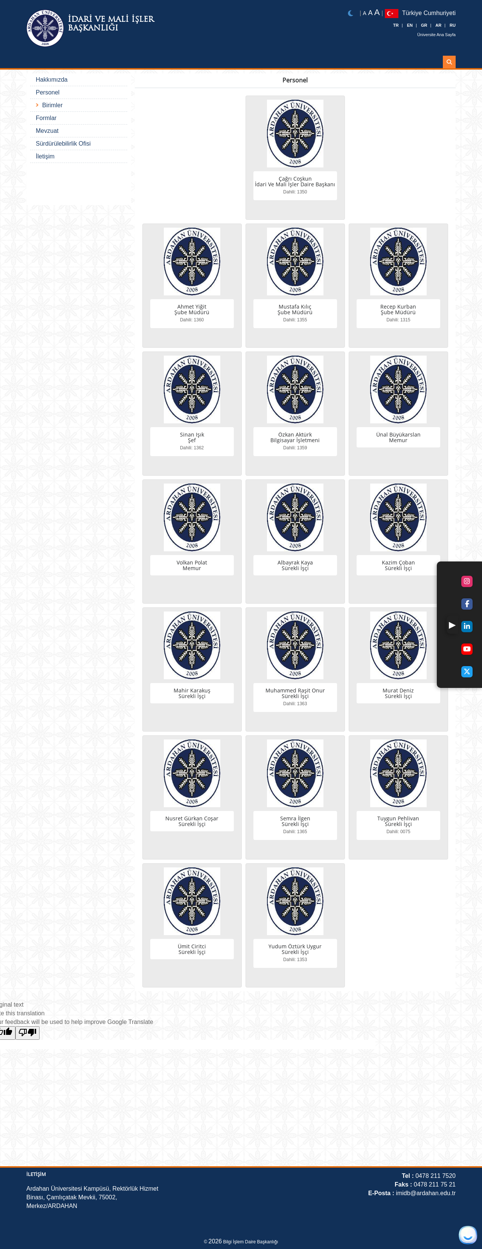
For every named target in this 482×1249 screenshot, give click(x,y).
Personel (47, 92)
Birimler (52, 105)
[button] (452, 625)
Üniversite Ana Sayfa (436, 34)
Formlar (46, 118)
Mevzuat (47, 131)
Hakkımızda (51, 79)
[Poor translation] (27, 1033)
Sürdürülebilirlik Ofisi (63, 143)
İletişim (45, 156)
